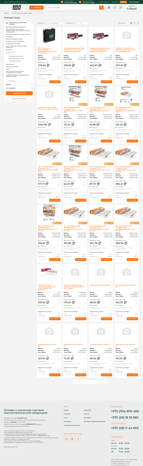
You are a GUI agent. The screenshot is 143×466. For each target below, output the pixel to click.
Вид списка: (122, 23)
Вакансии (24, 2)
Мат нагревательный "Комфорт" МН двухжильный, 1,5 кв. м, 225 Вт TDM (99, 169)
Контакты (115, 2)
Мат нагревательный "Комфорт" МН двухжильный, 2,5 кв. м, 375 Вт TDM (48, 228)
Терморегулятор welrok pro (47, 345)
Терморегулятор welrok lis (100, 285)
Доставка (87, 418)
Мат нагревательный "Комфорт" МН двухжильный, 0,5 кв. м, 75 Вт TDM (73, 169)
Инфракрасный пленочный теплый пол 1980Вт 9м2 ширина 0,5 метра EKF (100, 49)
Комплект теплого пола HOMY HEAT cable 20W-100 (48, 108)
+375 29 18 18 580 (70, 2)
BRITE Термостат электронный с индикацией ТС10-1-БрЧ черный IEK (47, 50)
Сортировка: (41, 23)
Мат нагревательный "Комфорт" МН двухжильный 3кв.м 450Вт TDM (125, 110)
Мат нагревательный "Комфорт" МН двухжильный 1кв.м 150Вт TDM (73, 110)
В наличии (12, 81)
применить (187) (19, 93)
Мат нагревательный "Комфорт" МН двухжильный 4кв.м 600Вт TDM (48, 169)
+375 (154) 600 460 (125, 411)
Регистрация (134, 2)
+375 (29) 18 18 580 (124, 417)
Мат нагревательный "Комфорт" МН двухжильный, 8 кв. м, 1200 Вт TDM (125, 228)
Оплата (86, 414)
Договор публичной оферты (94, 421)
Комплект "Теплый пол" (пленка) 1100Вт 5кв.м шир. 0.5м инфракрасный (125, 49)
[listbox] (56, 23)
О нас (5, 2)
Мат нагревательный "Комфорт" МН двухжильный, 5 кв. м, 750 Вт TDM (73, 228)
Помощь (17, 2)
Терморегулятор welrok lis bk (125, 286)
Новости (11, 2)
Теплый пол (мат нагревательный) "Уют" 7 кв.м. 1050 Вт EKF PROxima (47, 287)
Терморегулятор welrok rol (73, 345)
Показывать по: (70, 23)
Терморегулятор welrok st (100, 344)
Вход (123, 2)
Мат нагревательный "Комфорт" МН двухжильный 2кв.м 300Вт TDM (99, 110)
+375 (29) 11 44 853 (124, 428)
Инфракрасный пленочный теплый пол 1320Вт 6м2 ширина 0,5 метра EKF (74, 49)
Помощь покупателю (72, 425)
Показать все (9, 53)
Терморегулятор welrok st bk (125, 345)
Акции (66, 410)
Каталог (36, 8)
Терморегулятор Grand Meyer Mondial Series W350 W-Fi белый (74, 286)
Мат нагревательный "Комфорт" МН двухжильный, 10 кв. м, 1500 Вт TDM (125, 169)
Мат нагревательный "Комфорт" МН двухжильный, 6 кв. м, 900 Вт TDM (99, 228)
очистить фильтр (19, 99)
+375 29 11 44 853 (88, 2)
